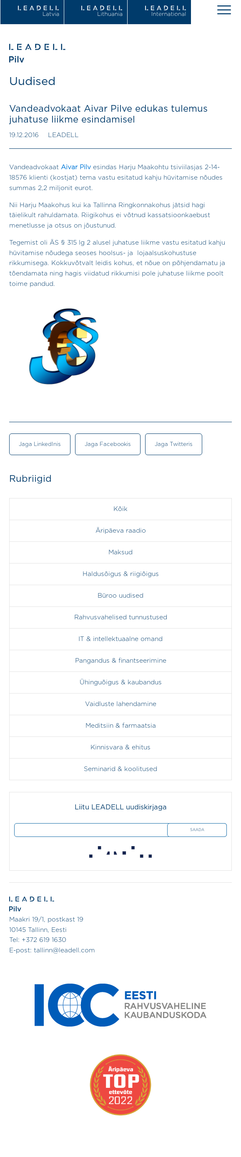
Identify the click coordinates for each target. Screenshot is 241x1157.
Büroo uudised (120, 596)
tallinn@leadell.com (64, 950)
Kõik (120, 509)
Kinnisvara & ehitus (120, 747)
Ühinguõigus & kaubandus (121, 682)
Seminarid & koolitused (120, 769)
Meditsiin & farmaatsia (120, 726)
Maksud (120, 552)
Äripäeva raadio (120, 531)
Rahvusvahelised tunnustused (120, 617)
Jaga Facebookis (108, 444)
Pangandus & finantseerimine (120, 661)
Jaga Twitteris (174, 444)
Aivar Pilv (76, 167)
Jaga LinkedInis (40, 444)
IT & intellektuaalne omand (120, 639)
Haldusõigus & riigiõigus (121, 574)
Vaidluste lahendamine (120, 704)
